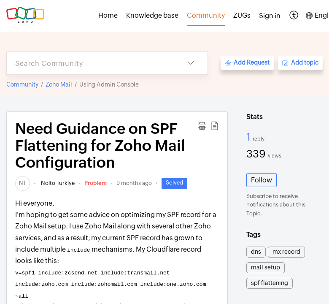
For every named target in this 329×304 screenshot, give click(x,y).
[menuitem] (270, 16)
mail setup (265, 267)
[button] (294, 15)
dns (256, 251)
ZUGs (242, 15)
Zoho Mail (59, 84)
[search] (90, 63)
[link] (22, 183)
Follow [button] (261, 180)
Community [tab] (206, 15)
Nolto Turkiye (57, 183)
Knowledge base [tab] (152, 15)
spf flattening (269, 283)
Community (22, 84)
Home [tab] (108, 15)
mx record (286, 251)
